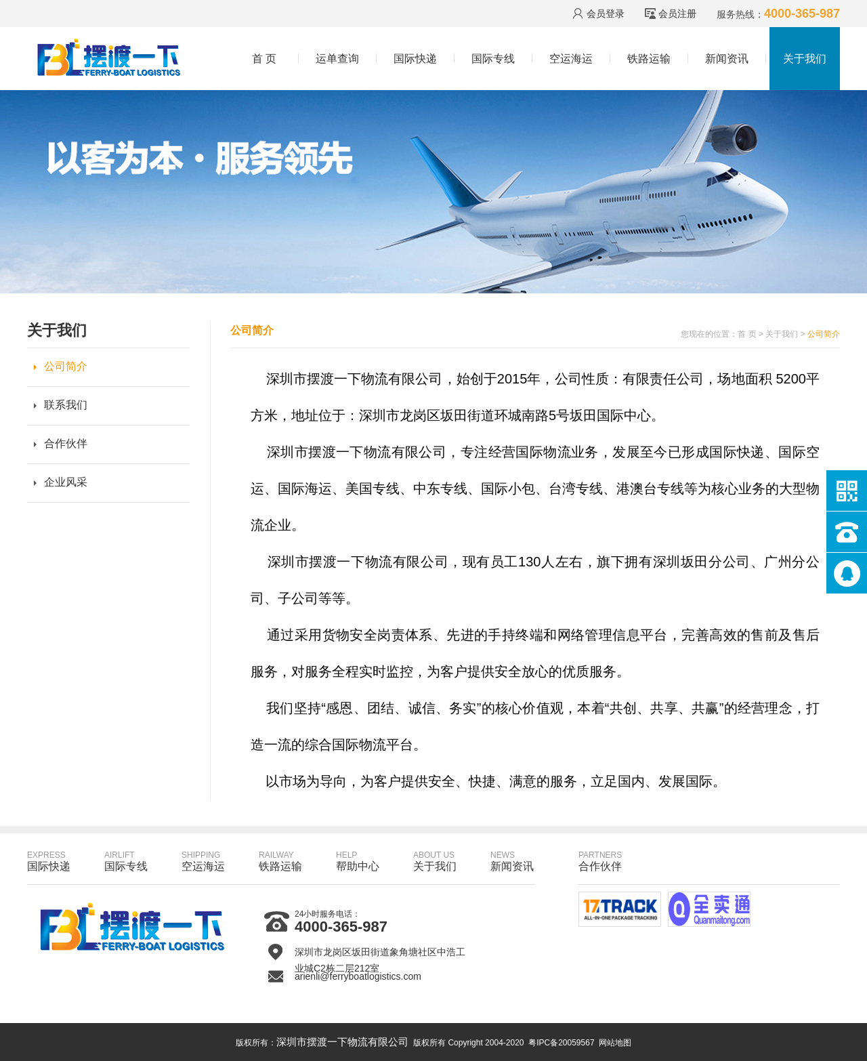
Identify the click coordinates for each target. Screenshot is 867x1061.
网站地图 (615, 1042)
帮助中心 (357, 861)
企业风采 (65, 482)
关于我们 (804, 58)
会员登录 (606, 13)
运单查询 (337, 58)
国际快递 (415, 58)
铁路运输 (649, 58)
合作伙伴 (65, 443)
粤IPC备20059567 (561, 1042)
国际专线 (493, 58)
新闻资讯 (726, 58)
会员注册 (677, 13)
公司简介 (65, 366)
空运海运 (571, 58)
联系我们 (65, 405)
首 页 (264, 58)
